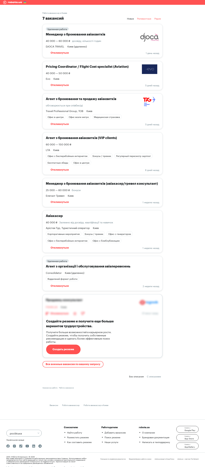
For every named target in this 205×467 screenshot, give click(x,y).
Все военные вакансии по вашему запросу (73, 364)
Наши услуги (111, 442)
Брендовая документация (155, 437)
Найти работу (74, 432)
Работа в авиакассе (66, 387)
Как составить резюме (79, 442)
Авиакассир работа (49, 387)
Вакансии (54, 404)
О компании (148, 432)
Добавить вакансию (115, 432)
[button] (187, 429)
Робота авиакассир (71, 404)
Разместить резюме (78, 437)
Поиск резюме (112, 437)
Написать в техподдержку (156, 442)
